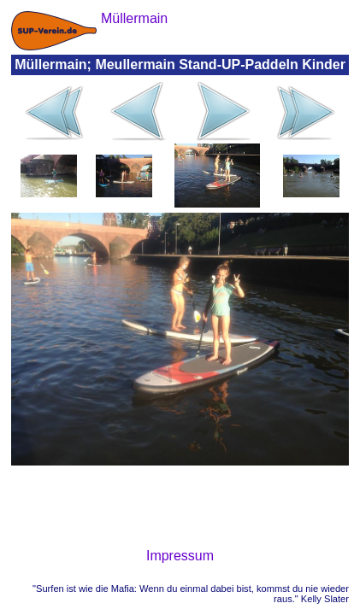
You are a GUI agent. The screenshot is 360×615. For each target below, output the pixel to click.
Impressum (180, 555)
